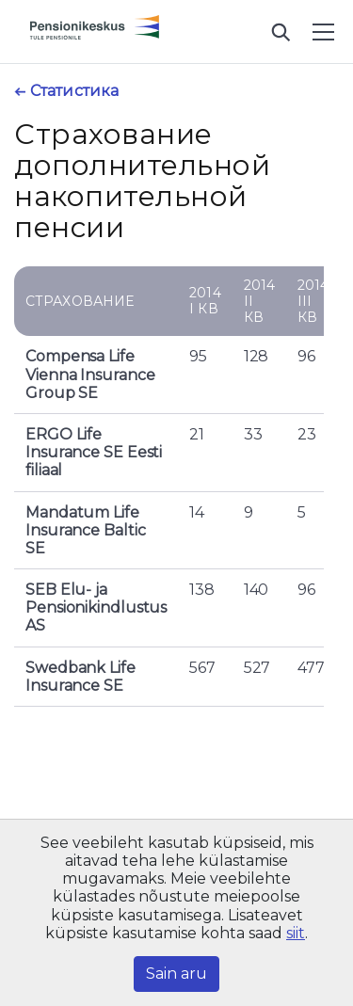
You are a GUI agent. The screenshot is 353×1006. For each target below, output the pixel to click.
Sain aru (176, 973)
